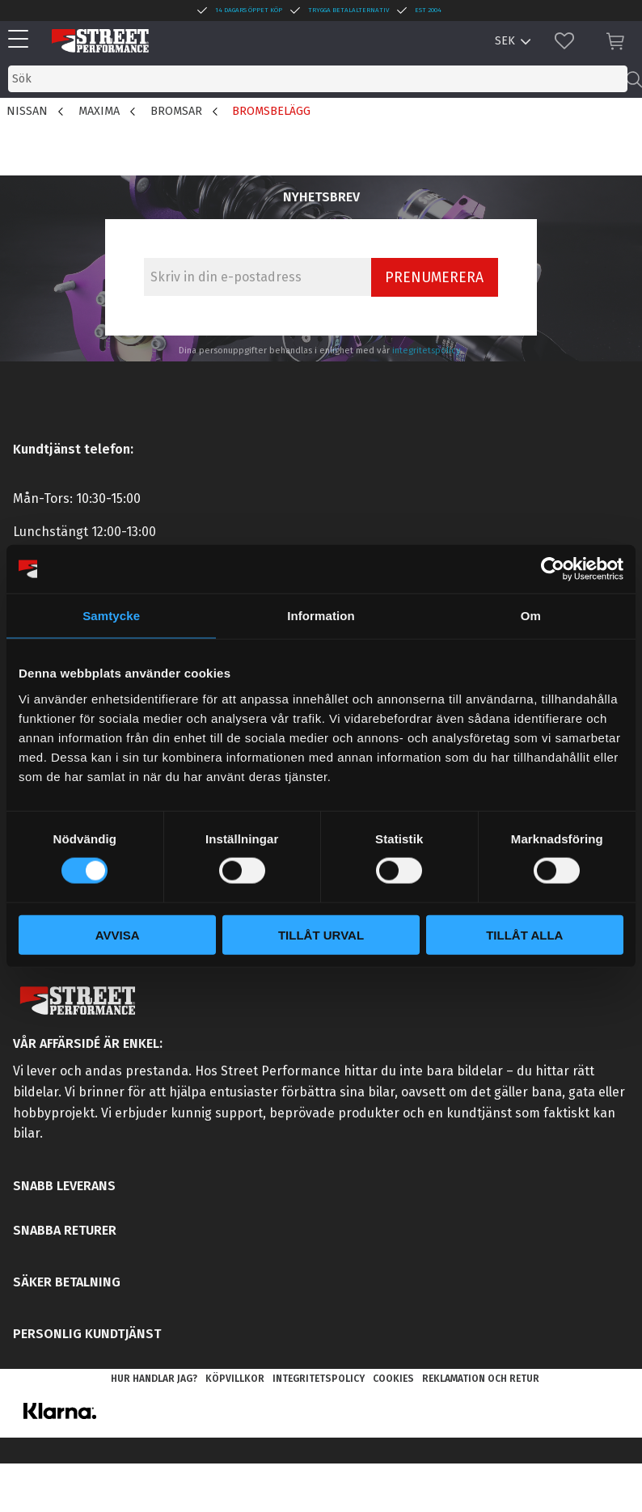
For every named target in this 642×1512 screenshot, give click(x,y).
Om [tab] (531, 616)
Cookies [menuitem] (393, 1378)
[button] (22, 40)
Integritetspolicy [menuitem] (318, 1378)
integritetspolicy (426, 350)
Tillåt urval (321, 934)
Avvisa (117, 934)
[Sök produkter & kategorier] (317, 78)
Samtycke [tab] (111, 616)
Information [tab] (321, 616)
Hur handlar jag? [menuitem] (154, 1378)
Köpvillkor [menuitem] (234, 1378)
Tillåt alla (524, 934)
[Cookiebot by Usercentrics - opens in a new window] (552, 569)
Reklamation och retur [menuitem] (480, 1378)
